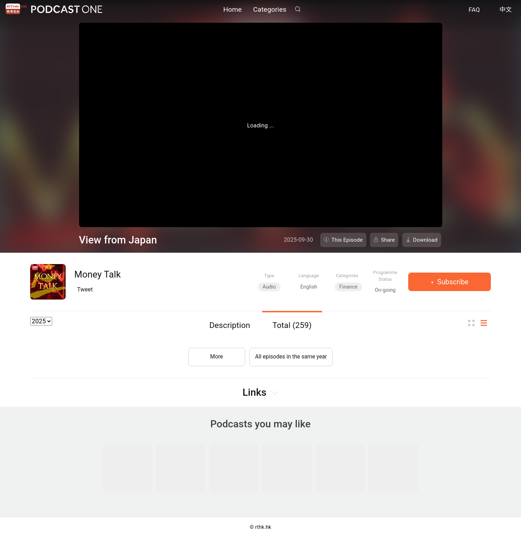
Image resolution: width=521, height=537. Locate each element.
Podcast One (66, 9)
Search (298, 9)
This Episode (347, 240)
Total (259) (292, 325)
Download (425, 240)
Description (229, 325)
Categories (270, 10)
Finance (348, 287)
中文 (505, 9)
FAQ (474, 9)
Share (388, 240)
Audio (269, 287)
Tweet (85, 289)
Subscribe (452, 282)
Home (232, 10)
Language (309, 275)
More (215, 355)
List (486, 323)
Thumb (473, 323)
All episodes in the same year (291, 355)
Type (269, 275)
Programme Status (385, 276)
